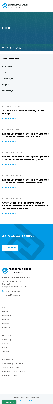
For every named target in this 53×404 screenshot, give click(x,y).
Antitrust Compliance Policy (14, 372)
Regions (5, 320)
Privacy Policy (8, 360)
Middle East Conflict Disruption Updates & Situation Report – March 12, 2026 (25, 158)
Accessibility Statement (12, 364)
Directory (6, 336)
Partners (6, 323)
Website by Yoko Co (26, 401)
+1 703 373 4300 (13, 291)
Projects (6, 327)
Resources (7, 316)
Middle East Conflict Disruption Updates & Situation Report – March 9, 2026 (25, 181)
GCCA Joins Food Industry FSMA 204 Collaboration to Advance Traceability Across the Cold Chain (25, 205)
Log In (4, 348)
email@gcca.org (13, 295)
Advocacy (6, 340)
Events (5, 312)
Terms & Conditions (11, 368)
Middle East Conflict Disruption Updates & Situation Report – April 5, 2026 (25, 135)
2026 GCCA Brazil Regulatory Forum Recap (23, 112)
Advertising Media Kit (11, 376)
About (5, 308)
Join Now (6, 351)
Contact (6, 344)
